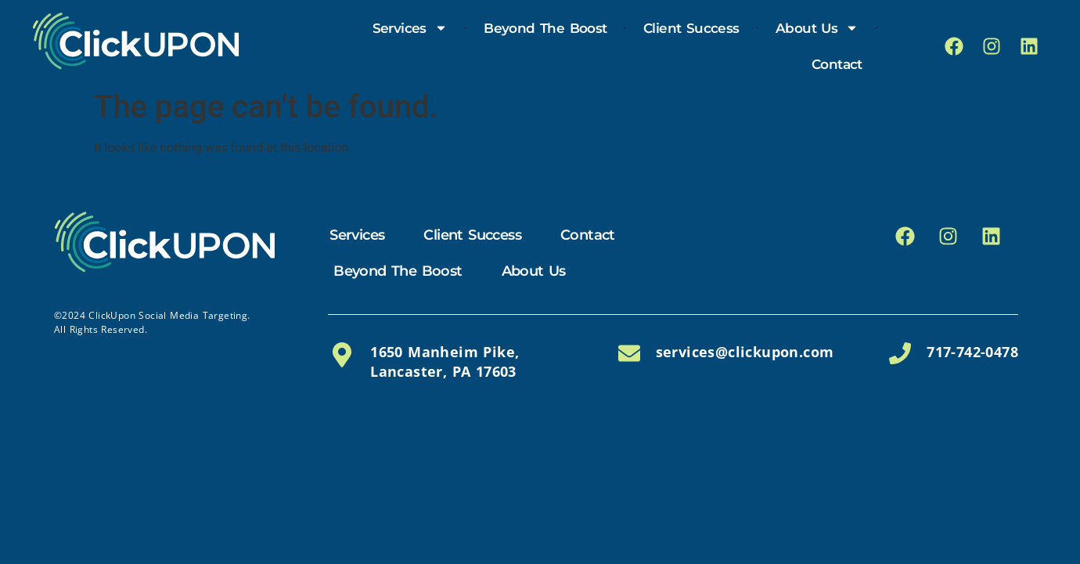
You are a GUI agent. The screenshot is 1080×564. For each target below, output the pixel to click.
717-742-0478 (972, 351)
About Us (817, 27)
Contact (837, 64)
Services (410, 27)
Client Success (691, 28)
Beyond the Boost (545, 28)
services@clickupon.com (745, 351)
